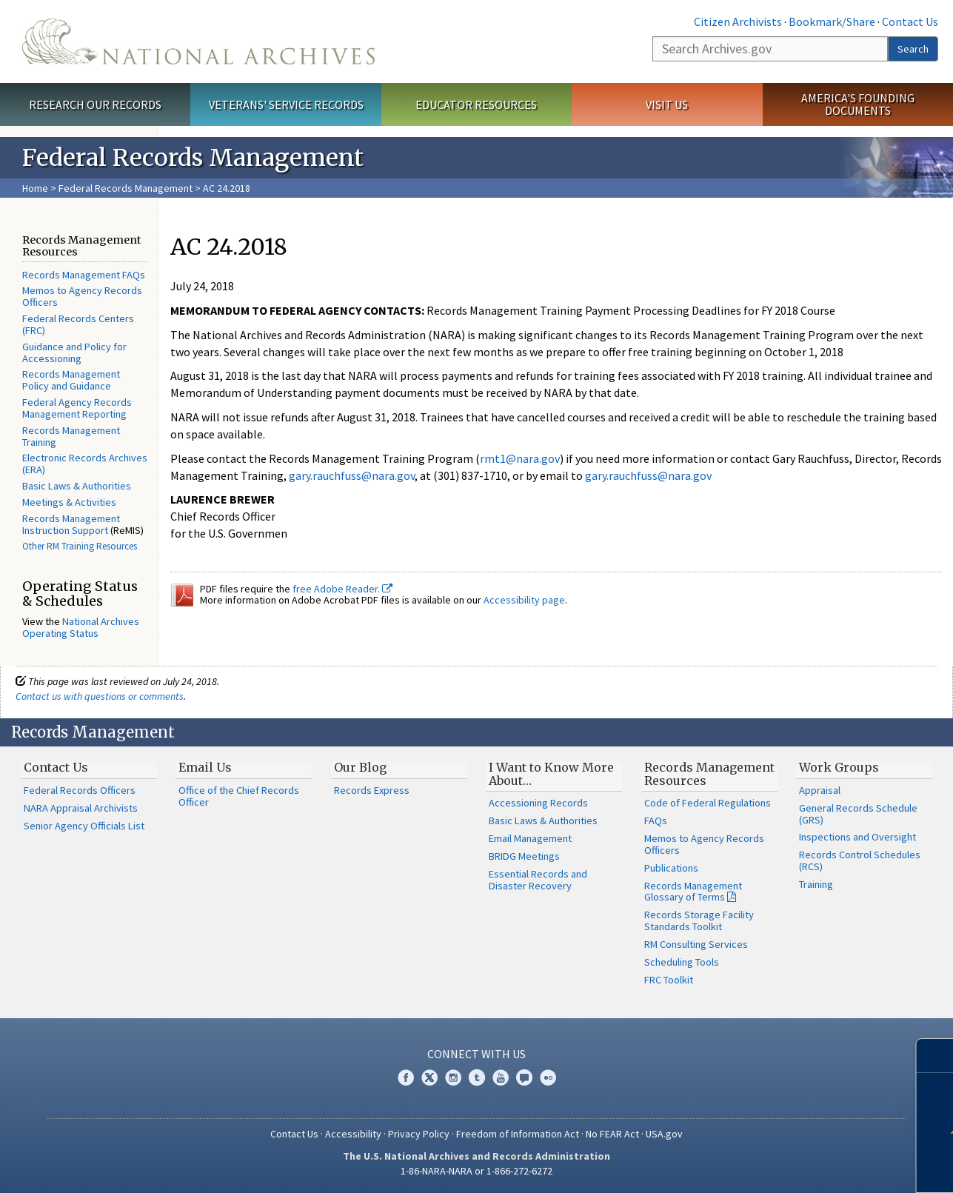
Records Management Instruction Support (71, 524)
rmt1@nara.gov (520, 458)
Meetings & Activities (69, 502)
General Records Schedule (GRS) (858, 813)
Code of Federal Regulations (707, 802)
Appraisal (819, 790)
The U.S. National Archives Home (198, 41)
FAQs (655, 820)
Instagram (453, 1077)
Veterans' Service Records (286, 104)
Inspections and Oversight (857, 836)
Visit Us (667, 104)
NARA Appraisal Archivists (81, 808)
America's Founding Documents (857, 104)
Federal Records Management (125, 188)
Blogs (524, 1077)
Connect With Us (476, 1053)
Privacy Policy (418, 1133)
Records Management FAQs (83, 274)
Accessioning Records (538, 802)
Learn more (832, 1166)
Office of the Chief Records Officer (238, 796)
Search (913, 49)
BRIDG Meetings (524, 856)
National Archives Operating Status (80, 627)
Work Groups (839, 767)
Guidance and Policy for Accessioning (74, 352)
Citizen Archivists (738, 21)
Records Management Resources (709, 774)
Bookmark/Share (832, 21)
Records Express (371, 790)
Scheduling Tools (681, 962)
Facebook (406, 1077)
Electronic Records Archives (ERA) (84, 463)
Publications (671, 868)
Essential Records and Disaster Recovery (538, 879)
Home (35, 188)
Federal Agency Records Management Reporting (77, 408)
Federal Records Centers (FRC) (78, 324)
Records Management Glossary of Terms (693, 891)
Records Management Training (71, 436)
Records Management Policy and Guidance (71, 379)
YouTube (500, 1077)
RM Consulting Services (696, 944)
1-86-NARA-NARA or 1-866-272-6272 (476, 1170)
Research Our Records (95, 104)
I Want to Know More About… (551, 774)
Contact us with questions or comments (100, 696)
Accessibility (353, 1133)
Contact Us (910, 21)
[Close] (935, 1055)
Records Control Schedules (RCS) (859, 860)
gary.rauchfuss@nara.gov (352, 475)
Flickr (548, 1077)
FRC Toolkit (668, 979)
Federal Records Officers (80, 790)
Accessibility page (524, 599)
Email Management (530, 838)
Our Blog (360, 767)
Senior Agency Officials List (84, 825)
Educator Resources (476, 104)
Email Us (205, 767)
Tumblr (477, 1077)
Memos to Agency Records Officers (82, 296)
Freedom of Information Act (517, 1133)
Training (816, 884)
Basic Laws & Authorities (76, 485)
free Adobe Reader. (342, 588)
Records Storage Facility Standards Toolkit (699, 920)
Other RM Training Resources (79, 546)
